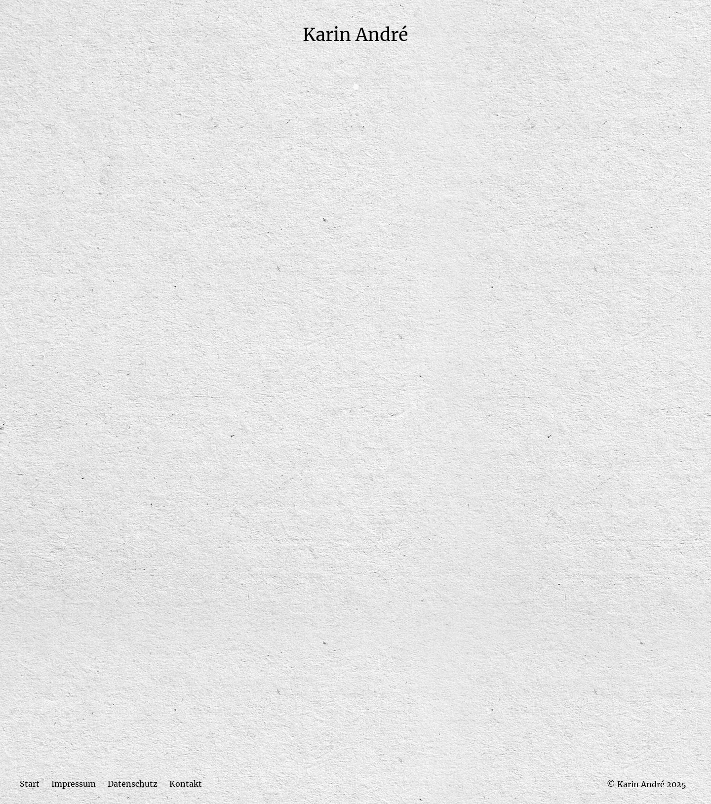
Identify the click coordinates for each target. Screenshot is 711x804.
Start (30, 784)
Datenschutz (133, 784)
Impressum (73, 784)
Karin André (355, 35)
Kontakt (185, 784)
